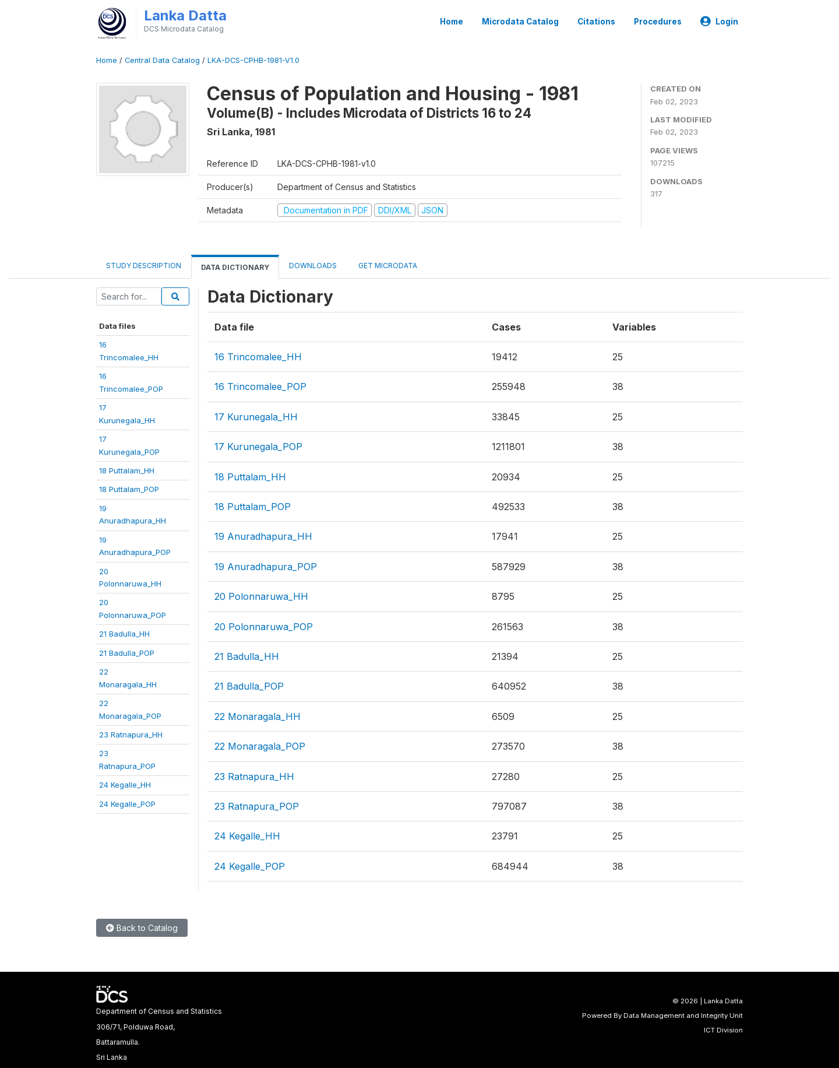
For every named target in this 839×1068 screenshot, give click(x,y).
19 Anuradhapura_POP (265, 566)
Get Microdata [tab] (387, 265)
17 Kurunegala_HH (256, 417)
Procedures (658, 21)
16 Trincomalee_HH (258, 357)
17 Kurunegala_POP (258, 446)
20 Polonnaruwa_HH (261, 596)
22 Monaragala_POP (259, 746)
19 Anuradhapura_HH (263, 536)
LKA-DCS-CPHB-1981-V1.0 (253, 60)
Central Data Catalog (162, 60)
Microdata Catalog (520, 21)
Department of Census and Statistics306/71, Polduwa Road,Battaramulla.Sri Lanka (159, 1034)
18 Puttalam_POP (129, 489)
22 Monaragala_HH (257, 716)
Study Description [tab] (143, 265)
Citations (596, 21)
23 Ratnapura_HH (131, 734)
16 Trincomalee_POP (260, 386)
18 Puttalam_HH (126, 470)
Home (451, 21)
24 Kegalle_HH (125, 784)
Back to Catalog (142, 928)
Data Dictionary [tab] (235, 267)
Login (719, 21)
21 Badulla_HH (124, 633)
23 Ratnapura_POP (256, 806)
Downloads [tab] (313, 265)
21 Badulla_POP (126, 653)
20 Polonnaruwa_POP (263, 627)
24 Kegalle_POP (127, 804)
